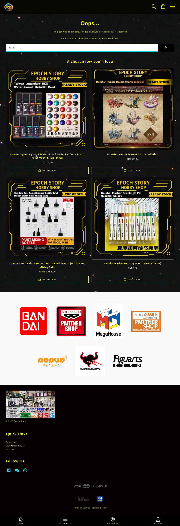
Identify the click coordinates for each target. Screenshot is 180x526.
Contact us (11, 442)
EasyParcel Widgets (15, 446)
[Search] (82, 48)
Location (10, 450)
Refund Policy (99, 508)
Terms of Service (81, 508)
